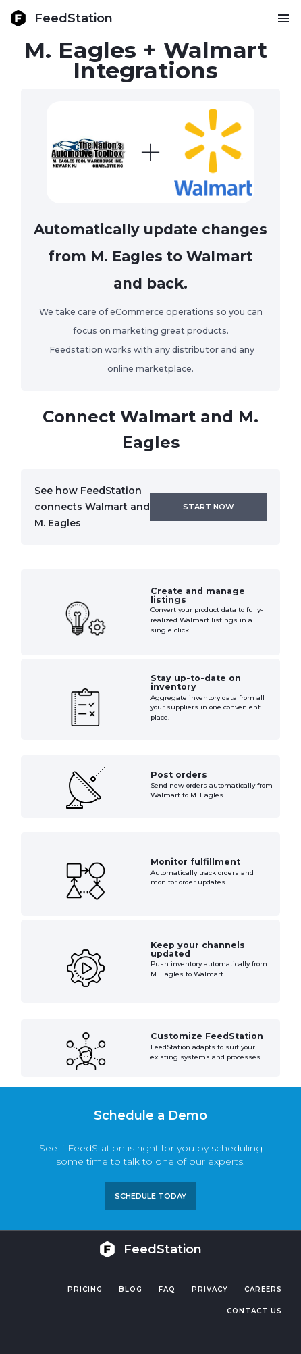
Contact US (254, 1311)
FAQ (167, 1289)
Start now (208, 506)
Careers (263, 1289)
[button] (283, 18)
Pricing (85, 1289)
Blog (130, 1289)
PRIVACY (210, 1289)
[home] (61, 18)
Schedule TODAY (150, 1196)
